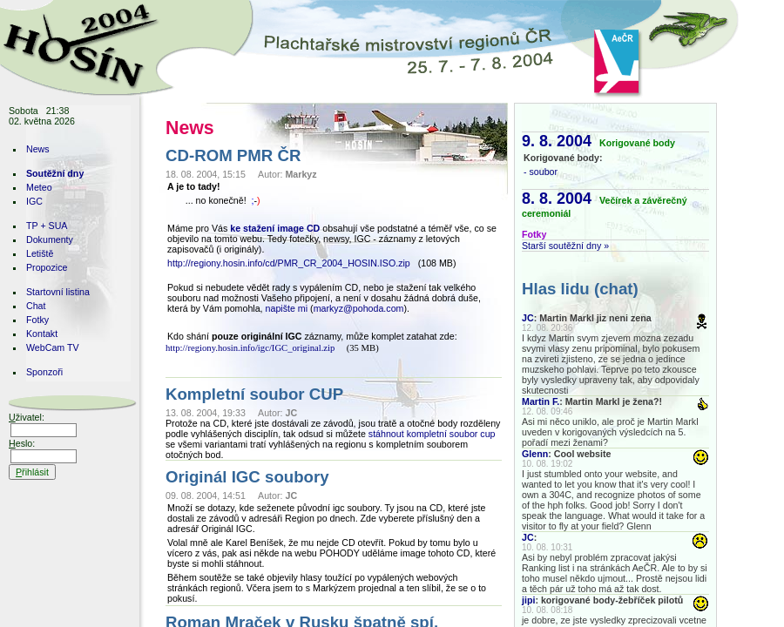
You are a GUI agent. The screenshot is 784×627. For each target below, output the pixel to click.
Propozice (46, 267)
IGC (34, 201)
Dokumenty (49, 239)
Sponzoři (44, 372)
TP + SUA (46, 225)
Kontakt (41, 333)
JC (528, 318)
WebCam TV (52, 347)
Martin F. (540, 401)
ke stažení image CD (275, 228)
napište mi (287, 308)
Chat (36, 305)
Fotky (37, 319)
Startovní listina (58, 292)
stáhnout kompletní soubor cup (432, 433)
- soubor (541, 171)
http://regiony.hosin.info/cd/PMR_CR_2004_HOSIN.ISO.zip (288, 263)
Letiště (39, 253)
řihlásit (32, 472)
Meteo (39, 187)
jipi (528, 600)
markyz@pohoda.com (359, 308)
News (38, 149)
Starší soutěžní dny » (565, 245)
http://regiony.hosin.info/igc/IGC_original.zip (250, 348)
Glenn (535, 453)
